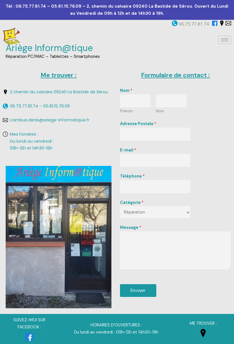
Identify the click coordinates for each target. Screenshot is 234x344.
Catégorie (132, 202)
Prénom (126, 111)
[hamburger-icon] (224, 40)
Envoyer (138, 290)
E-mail (128, 150)
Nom (126, 90)
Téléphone (132, 176)
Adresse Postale (138, 123)
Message (130, 227)
